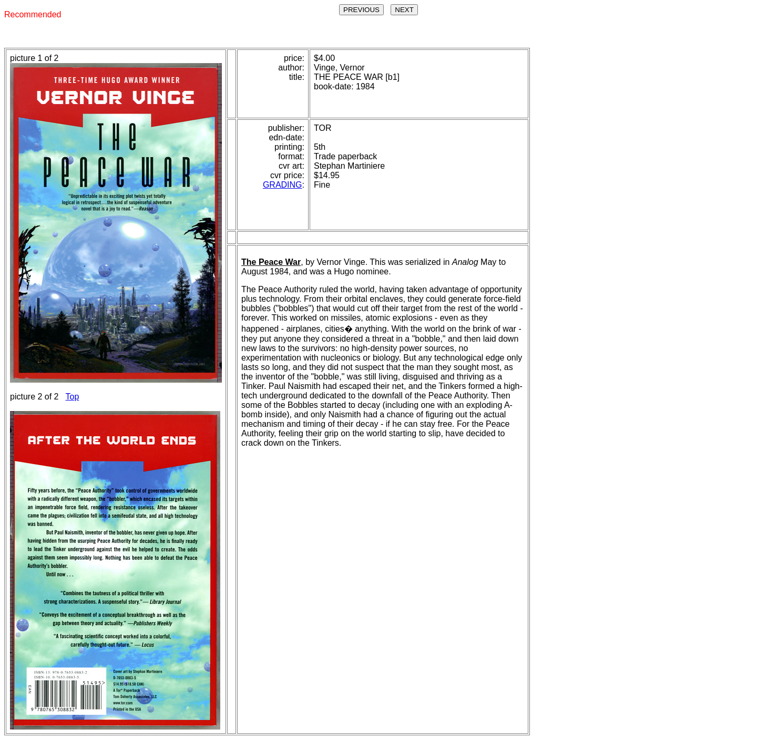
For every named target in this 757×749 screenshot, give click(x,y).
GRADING (282, 184)
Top (72, 396)
